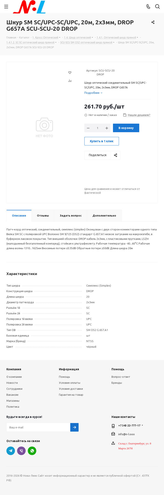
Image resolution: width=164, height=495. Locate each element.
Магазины (12, 400)
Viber (21, 451)
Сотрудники (14, 388)
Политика (12, 406)
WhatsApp (32, 451)
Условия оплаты (69, 382)
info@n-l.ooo (126, 433)
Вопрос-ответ (120, 376)
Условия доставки (71, 388)
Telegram (10, 451)
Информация (69, 369)
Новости (12, 382)
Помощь (64, 376)
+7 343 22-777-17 (129, 425)
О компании (14, 376)
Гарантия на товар (71, 394)
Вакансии (12, 394)
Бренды (116, 382)
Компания (13, 369)
